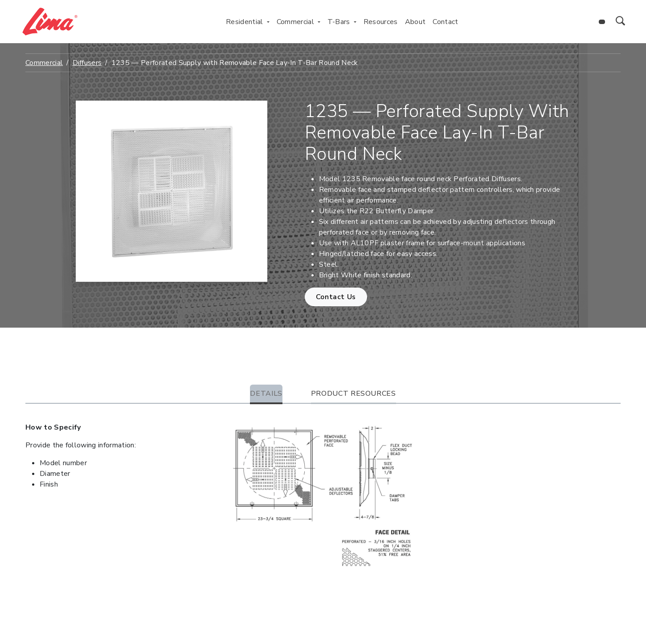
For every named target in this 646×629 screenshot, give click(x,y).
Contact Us (336, 297)
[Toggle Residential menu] (268, 22)
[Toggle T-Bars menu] (355, 22)
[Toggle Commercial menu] (319, 22)
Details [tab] (266, 393)
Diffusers (87, 63)
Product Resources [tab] (353, 393)
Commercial (44, 63)
